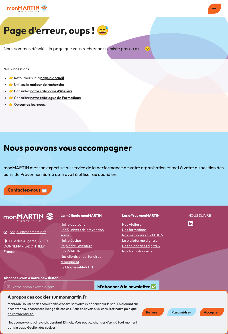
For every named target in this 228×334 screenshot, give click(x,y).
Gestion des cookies (41, 327)
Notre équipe (71, 240)
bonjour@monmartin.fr (28, 232)
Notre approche (73, 224)
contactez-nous (32, 104)
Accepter (211, 312)
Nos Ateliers (131, 224)
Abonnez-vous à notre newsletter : (32, 278)
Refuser (152, 312)
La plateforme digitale (140, 240)
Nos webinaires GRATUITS (142, 235)
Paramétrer (181, 312)
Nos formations (134, 229)
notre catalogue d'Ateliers (51, 91)
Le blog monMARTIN (77, 267)
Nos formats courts (137, 251)
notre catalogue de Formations (55, 97)
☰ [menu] (214, 8)
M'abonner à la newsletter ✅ (127, 286)
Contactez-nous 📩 (27, 190)
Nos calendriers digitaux (141, 245)
